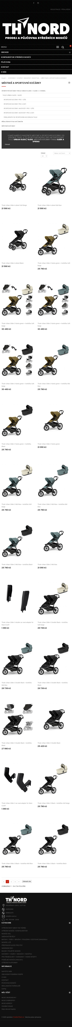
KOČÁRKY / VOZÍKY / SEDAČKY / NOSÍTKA (17, 954)
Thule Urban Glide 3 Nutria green (49, 444)
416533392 (9, 909)
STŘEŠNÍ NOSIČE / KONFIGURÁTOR (15, 931)
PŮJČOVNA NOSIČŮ (9, 983)
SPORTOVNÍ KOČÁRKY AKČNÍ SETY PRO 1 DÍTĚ (19, 108)
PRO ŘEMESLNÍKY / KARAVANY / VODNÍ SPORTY (19, 957)
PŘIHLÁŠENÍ (60, 9)
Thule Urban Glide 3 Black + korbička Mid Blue (17, 863)
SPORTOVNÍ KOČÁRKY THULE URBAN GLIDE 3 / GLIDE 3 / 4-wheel (24, 91)
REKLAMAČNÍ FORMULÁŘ (11, 986)
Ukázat (43, 153)
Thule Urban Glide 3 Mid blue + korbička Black (17, 564)
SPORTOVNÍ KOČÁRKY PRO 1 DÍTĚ (15, 100)
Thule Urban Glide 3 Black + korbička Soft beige (54, 803)
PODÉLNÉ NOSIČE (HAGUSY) (12, 960)
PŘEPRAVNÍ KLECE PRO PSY (12, 945)
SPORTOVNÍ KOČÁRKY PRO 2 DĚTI (15, 104)
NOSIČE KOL (6, 934)
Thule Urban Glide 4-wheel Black (13, 263)
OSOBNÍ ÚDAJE (7, 1006)
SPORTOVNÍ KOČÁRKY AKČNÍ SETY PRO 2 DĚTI (19, 113)
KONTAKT (5, 980)
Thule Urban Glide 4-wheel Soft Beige (14, 205)
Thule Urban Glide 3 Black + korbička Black (52, 863)
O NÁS (4, 977)
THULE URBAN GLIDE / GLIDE (12, 95)
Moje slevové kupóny (9, 1009)
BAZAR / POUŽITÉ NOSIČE (11, 951)
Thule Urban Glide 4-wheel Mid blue (50, 205)
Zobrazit (7, 144)
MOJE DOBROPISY (8, 1000)
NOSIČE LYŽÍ (6, 942)
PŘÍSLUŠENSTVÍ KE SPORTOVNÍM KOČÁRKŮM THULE (20, 117)
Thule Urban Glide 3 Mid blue (47, 564)
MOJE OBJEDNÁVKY (9, 997)
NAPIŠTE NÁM (7, 971)
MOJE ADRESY (7, 1003)
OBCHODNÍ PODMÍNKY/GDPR (12, 974)
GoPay (4, 989)
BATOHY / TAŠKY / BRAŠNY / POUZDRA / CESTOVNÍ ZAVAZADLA (24, 939)
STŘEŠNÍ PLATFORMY (10, 962)
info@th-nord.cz (11, 916)
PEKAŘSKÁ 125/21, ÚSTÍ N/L (16, 905)
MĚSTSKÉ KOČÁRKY (8, 126)
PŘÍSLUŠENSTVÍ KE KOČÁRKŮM (12, 121)
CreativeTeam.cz (18, 1017)
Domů (4, 78)
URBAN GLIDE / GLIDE (23, 139)
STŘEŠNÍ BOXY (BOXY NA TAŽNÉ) (14, 928)
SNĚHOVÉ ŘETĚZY (8, 936)
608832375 (9, 913)
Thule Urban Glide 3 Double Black (49, 743)
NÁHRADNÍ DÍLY (7, 948)
